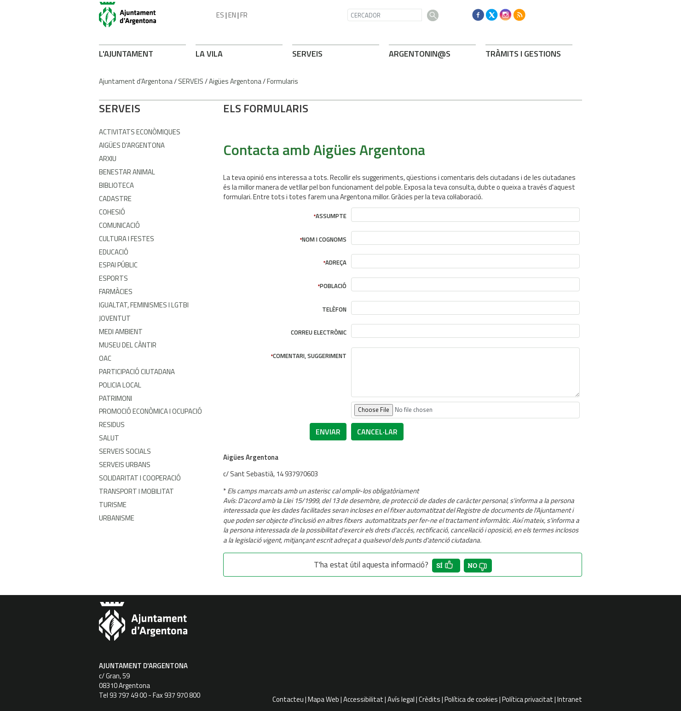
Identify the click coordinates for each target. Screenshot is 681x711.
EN (232, 15)
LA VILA (209, 53)
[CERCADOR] (384, 15)
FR (244, 15)
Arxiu (107, 158)
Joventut (115, 318)
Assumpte (331, 216)
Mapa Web (323, 699)
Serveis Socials (125, 451)
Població (333, 286)
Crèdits (429, 699)
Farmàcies (116, 291)
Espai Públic (118, 265)
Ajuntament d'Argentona (136, 81)
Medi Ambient (121, 331)
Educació (113, 252)
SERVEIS (307, 53)
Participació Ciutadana (137, 371)
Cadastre (115, 198)
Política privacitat (527, 699)
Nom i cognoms (324, 239)
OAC (105, 358)
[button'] (446, 565)
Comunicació (119, 225)
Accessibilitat (363, 699)
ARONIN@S (419, 53)
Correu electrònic (318, 332)
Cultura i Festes (126, 238)
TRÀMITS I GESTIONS (523, 53)
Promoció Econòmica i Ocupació (150, 411)
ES (220, 15)
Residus (112, 424)
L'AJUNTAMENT (126, 53)
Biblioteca (116, 185)
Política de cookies (471, 699)
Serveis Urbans (124, 464)
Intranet (569, 699)
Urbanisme (116, 518)
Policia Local (120, 385)
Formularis (282, 81)
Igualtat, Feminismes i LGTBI (144, 305)
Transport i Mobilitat (136, 491)
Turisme (113, 504)
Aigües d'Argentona (132, 145)
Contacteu (288, 699)
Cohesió (112, 212)
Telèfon (334, 309)
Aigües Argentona (235, 81)
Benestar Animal (127, 172)
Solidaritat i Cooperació (140, 478)
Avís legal (401, 699)
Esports (113, 278)
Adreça (335, 262)
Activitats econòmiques (139, 132)
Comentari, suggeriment (309, 356)
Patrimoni (115, 398)
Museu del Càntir (127, 345)
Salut (109, 438)
